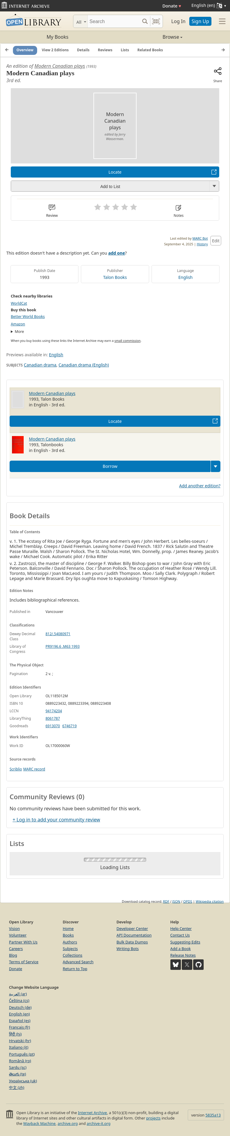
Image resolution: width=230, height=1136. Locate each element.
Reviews (105, 49)
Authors (70, 942)
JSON (176, 901)
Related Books (150, 49)
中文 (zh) (16, 1087)
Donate (171, 6)
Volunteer (18, 935)
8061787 (53, 718)
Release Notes (183, 955)
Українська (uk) (23, 1081)
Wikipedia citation (210, 901)
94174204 (54, 710)
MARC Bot (200, 238)
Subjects (70, 948)
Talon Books (115, 277)
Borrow (110, 466)
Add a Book (180, 948)
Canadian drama (40, 365)
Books (68, 935)
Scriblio (16, 769)
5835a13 (213, 1115)
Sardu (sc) (17, 1067)
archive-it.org (99, 1123)
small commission (127, 341)
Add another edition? (199, 486)
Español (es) (20, 1020)
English (185, 277)
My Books (58, 37)
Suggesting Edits (185, 942)
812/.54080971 (58, 633)
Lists (125, 49)
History (202, 244)
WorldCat (19, 303)
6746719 (69, 725)
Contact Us (180, 935)
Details (83, 49)
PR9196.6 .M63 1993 (63, 646)
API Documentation (134, 935)
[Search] (114, 21)
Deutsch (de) (20, 1007)
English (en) (19, 1014)
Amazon (18, 324)
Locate (114, 172)
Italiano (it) (18, 1047)
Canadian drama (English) (84, 365)
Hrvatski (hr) (20, 1040)
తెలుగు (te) (17, 1074)
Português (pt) (22, 1054)
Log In (178, 21)
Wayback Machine (39, 1123)
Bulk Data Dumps (132, 942)
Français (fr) (19, 1027)
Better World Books (28, 316)
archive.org (68, 1123)
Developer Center (132, 928)
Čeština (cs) (19, 1000)
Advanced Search (78, 961)
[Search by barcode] (156, 21)
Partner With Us (23, 942)
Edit (216, 241)
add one (116, 253)
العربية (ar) (18, 994)
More (19, 331)
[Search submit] (145, 21)
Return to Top (75, 968)
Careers (16, 948)
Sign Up (200, 21)
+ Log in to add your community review (56, 819)
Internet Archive (92, 1112)
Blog (13, 955)
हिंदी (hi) (15, 1034)
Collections (73, 955)
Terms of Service (23, 961)
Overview (25, 49)
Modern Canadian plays (59, 66)
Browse (148, 37)
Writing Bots (127, 948)
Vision (14, 928)
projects (153, 1118)
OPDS (187, 901)
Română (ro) (20, 1060)
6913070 (53, 725)
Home (68, 928)
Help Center (181, 928)
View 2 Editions (55, 49)
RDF (166, 901)
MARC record (34, 769)
